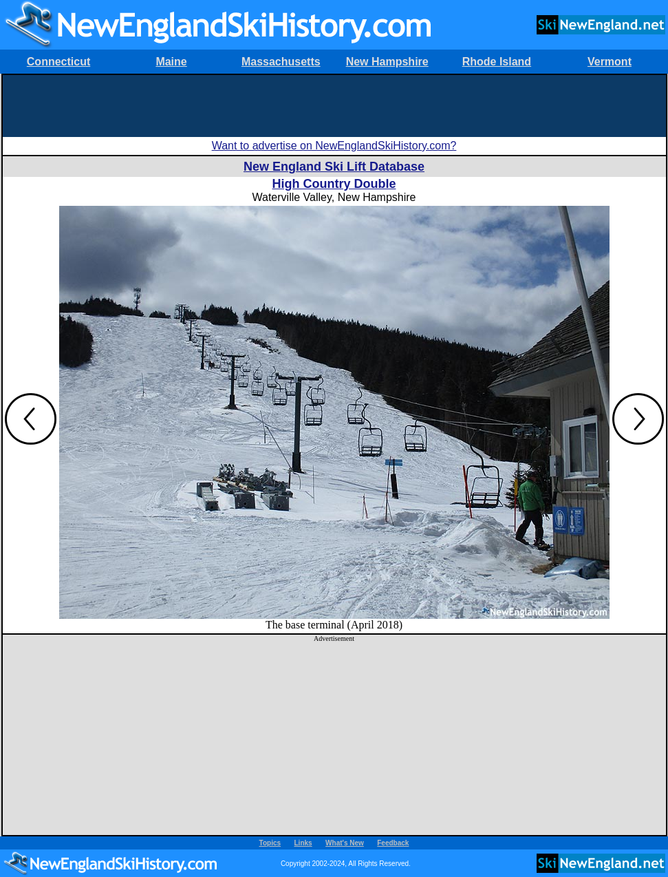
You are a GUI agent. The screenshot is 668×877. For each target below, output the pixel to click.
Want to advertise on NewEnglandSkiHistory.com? (334, 145)
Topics (270, 843)
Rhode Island (496, 61)
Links (303, 843)
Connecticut (58, 61)
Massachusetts (281, 61)
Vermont (610, 61)
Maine (170, 61)
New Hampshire (387, 61)
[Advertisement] (334, 106)
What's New (344, 843)
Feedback (393, 843)
